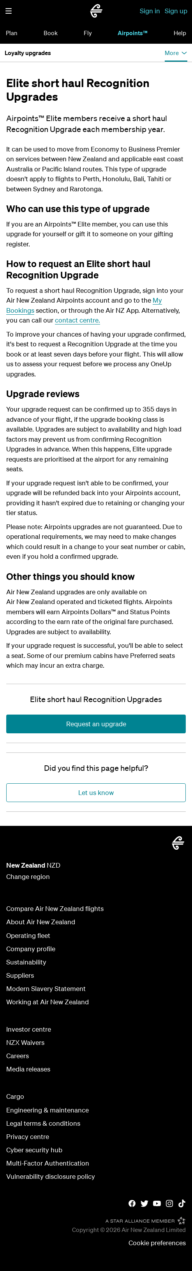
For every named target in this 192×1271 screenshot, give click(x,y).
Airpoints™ (133, 33)
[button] (8, 11)
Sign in (150, 11)
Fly (88, 33)
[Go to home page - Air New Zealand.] (96, 11)
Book (51, 33)
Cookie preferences (157, 1243)
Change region (28, 876)
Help (180, 33)
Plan (12, 33)
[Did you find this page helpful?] (96, 768)
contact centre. (77, 320)
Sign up (176, 11)
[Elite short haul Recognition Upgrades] (96, 699)
